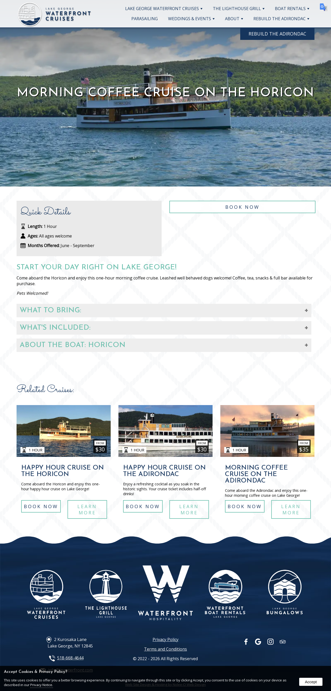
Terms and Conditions (165, 649)
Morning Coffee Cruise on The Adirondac (256, 474)
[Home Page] (54, 24)
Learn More (87, 511)
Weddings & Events (191, 18)
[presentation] (246, 643)
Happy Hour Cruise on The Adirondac (164, 471)
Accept (311, 682)
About (234, 18)
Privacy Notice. (41, 684)
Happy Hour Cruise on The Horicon (62, 471)
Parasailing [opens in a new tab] (144, 18)
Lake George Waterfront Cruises (163, 8)
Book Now (242, 208)
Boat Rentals (292, 8)
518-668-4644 (70, 658)
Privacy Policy (165, 639)
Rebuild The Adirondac (281, 18)
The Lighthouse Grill (239, 8)
